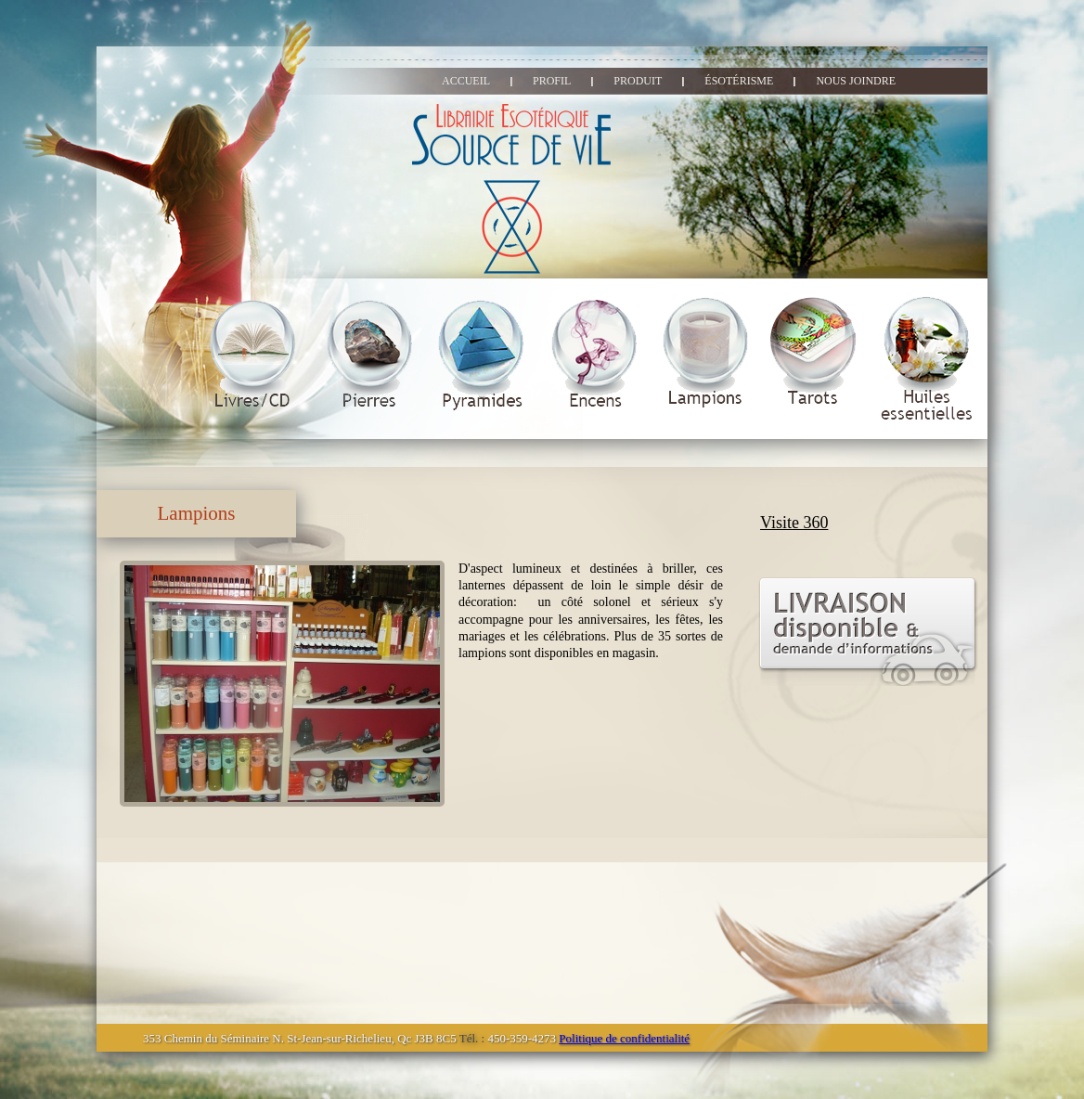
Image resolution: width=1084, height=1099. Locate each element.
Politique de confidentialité (624, 1038)
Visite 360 (794, 522)
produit (637, 80)
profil (552, 80)
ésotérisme (738, 80)
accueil (466, 80)
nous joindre (856, 80)
